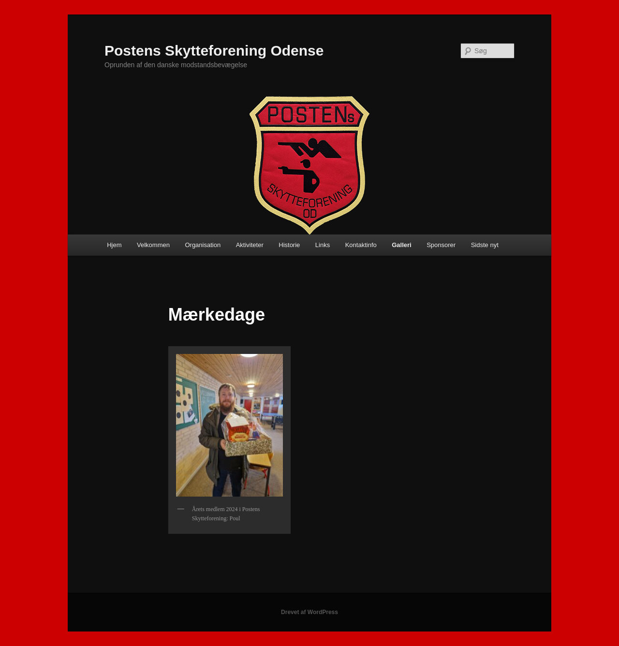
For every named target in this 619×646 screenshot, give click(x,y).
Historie (289, 245)
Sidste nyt (485, 245)
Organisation (203, 245)
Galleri (401, 245)
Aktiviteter (250, 245)
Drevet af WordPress (309, 612)
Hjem (114, 245)
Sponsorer (441, 245)
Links (322, 245)
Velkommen (153, 245)
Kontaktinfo (361, 245)
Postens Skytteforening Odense (214, 51)
